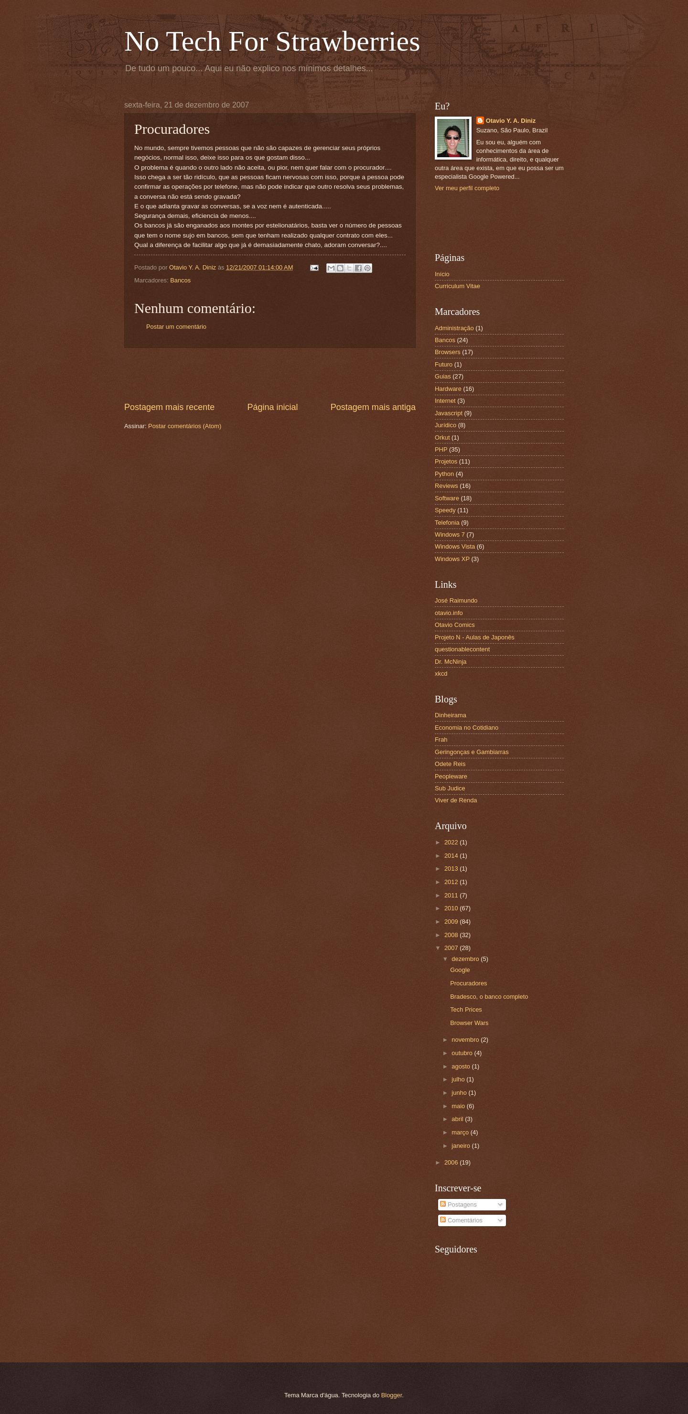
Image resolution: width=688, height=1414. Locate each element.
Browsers (448, 352)
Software (447, 498)
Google (460, 969)
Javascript (448, 413)
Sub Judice (450, 788)
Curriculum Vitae (457, 286)
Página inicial (272, 407)
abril (458, 1119)
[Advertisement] (270, 374)
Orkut (442, 437)
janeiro (462, 1145)
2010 (452, 908)
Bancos (180, 280)
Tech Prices (466, 1009)
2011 (452, 895)
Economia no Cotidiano (466, 727)
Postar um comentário (176, 326)
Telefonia (447, 522)
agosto (462, 1066)
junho (460, 1092)
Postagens (458, 1204)
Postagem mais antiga (373, 407)
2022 (452, 842)
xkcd (441, 673)
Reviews (446, 485)
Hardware (448, 388)
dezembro (466, 958)
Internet (445, 400)
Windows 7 (450, 534)
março (461, 1132)
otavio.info (449, 612)
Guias (443, 376)
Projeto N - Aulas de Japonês (475, 637)
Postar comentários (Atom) (184, 426)
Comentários (461, 1220)
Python (444, 473)
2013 (452, 868)
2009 (452, 921)
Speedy (445, 510)
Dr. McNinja (451, 661)
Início (442, 274)
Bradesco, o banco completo (489, 996)
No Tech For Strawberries (272, 41)
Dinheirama (450, 715)
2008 (452, 935)
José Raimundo (456, 600)
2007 (452, 947)
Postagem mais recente (169, 407)
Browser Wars (469, 1022)
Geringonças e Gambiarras (472, 752)
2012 (452, 881)
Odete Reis (450, 763)
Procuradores (468, 983)
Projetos (446, 461)
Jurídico (445, 425)
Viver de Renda (456, 800)
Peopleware (451, 776)
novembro (466, 1039)
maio (459, 1106)
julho (459, 1079)
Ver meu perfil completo (467, 188)
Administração (454, 328)
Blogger (391, 1395)
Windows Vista (455, 546)
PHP (441, 449)
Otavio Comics (455, 624)
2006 (452, 1162)
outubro (463, 1053)
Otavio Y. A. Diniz (511, 120)
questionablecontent (462, 649)
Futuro (443, 364)
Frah (441, 739)
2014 (452, 855)
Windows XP (452, 558)
